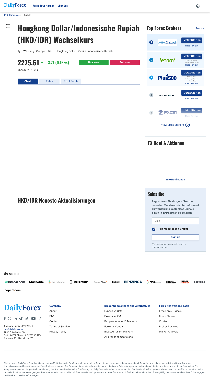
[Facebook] (5, 318)
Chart (27, 81)
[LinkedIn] (15, 318)
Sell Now (125, 62)
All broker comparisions (118, 336)
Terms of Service (59, 326)
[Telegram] (20, 318)
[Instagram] (39, 318)
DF (5, 15)
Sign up (175, 237)
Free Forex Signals (170, 311)
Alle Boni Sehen (175, 179)
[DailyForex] (22, 308)
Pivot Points (71, 81)
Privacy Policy (57, 331)
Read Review (191, 45)
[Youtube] (33, 318)
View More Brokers (172, 124)
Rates (49, 81)
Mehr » (200, 28)
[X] (9, 318)
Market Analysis (168, 331)
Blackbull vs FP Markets (118, 331)
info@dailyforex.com (13, 329)
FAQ (51, 316)
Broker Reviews (168, 326)
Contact (54, 321)
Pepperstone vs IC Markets (120, 321)
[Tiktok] (27, 318)
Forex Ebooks (167, 316)
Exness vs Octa (113, 311)
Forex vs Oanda (113, 326)
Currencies (14, 15)
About (52, 311)
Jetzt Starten (192, 40)
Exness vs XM (112, 316)
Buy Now (93, 62)
